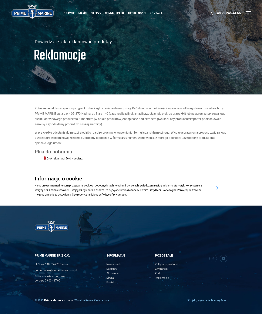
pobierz (78, 158)
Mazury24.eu (219, 300)
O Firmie (69, 13)
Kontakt (156, 13)
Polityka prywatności (167, 264)
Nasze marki (113, 264)
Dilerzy (95, 13)
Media (110, 277)
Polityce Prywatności (114, 194)
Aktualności (137, 13)
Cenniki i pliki (114, 13)
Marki (82, 13)
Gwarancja (161, 268)
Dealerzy (111, 268)
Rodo (158, 273)
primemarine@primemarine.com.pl (56, 270)
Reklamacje (162, 277)
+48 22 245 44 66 (228, 13)
